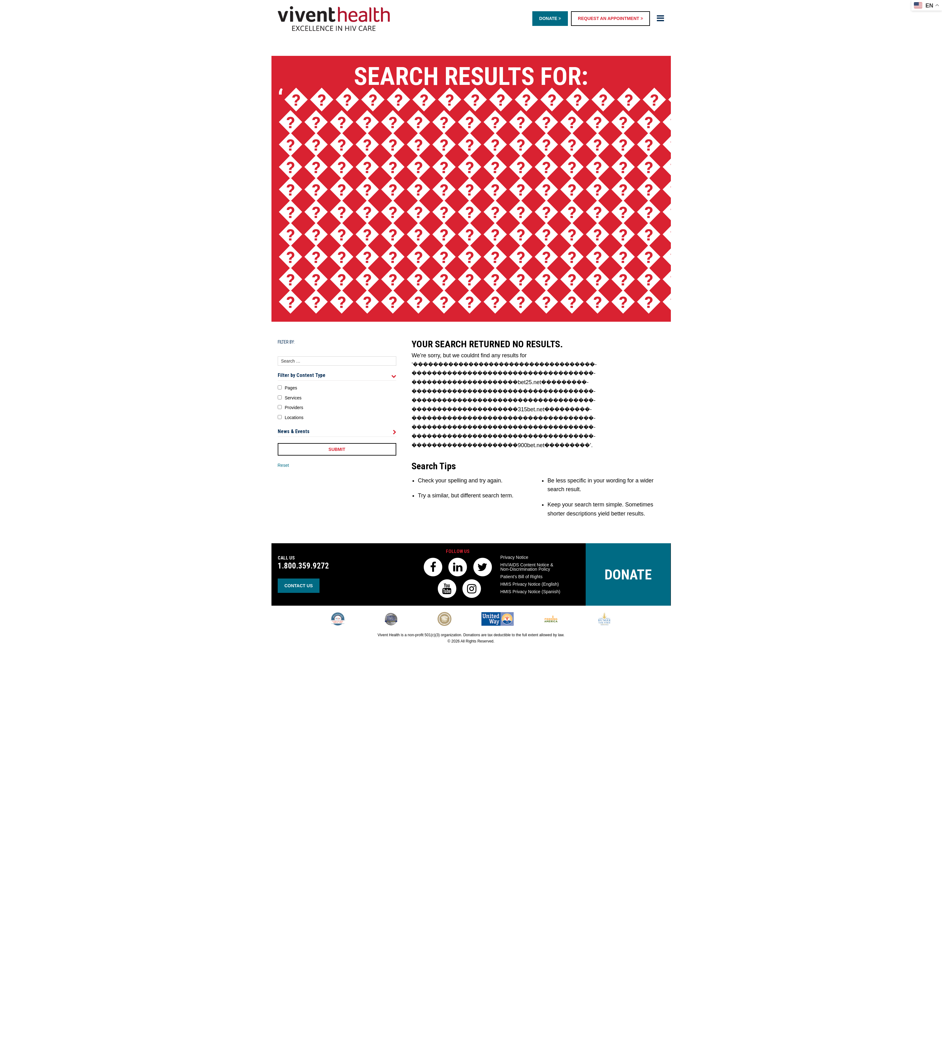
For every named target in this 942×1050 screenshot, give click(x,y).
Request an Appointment (610, 18)
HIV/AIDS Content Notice (527, 567)
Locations (294, 417)
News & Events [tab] (337, 431)
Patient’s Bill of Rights (521, 576)
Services (293, 397)
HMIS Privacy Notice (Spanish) (530, 591)
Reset (283, 465)
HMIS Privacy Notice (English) (529, 584)
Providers (294, 407)
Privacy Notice (514, 557)
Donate (550, 18)
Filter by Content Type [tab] (337, 375)
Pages (291, 387)
